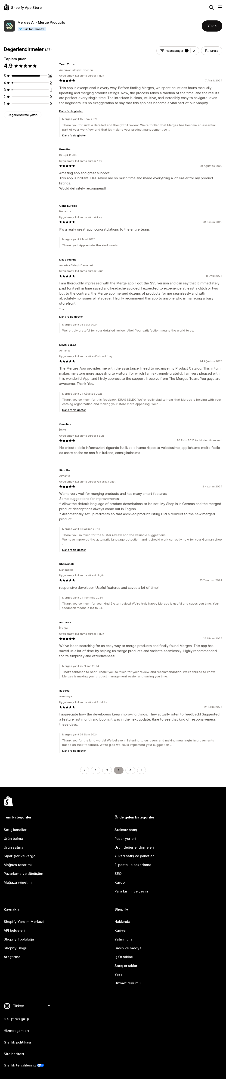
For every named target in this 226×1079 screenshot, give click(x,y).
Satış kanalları (16, 830)
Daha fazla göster (71, 111)
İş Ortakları (124, 957)
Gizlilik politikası (17, 1042)
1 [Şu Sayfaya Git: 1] (95, 770)
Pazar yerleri (125, 838)
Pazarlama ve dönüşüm (23, 873)
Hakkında (122, 921)
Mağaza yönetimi (18, 882)
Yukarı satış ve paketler (134, 856)
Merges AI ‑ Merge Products (41, 22)
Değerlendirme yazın (22, 115)
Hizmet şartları (16, 1030)
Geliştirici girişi (16, 1019)
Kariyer (121, 930)
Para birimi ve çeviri (131, 891)
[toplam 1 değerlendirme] (51, 89)
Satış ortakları (126, 965)
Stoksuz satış (126, 830)
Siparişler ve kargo (19, 856)
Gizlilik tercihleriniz (20, 1065)
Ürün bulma (13, 838)
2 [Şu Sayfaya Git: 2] (107, 770)
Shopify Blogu (15, 948)
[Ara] (211, 7)
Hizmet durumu (128, 983)
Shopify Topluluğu (19, 939)
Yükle (212, 26)
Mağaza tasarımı (18, 865)
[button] (194, 51)
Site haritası (14, 1054)
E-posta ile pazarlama (133, 865)
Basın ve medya (128, 948)
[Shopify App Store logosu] (23, 7)
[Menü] (220, 7)
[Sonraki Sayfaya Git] (141, 770)
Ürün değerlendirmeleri (134, 847)
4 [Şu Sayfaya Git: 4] (130, 770)
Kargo (120, 882)
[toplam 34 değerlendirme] (50, 76)
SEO (118, 873)
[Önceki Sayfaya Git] (84, 770)
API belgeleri (14, 930)
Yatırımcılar (124, 939)
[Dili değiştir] (31, 1005)
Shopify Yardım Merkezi (24, 921)
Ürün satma (13, 847)
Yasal (119, 974)
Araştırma (12, 957)
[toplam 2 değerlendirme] (51, 83)
